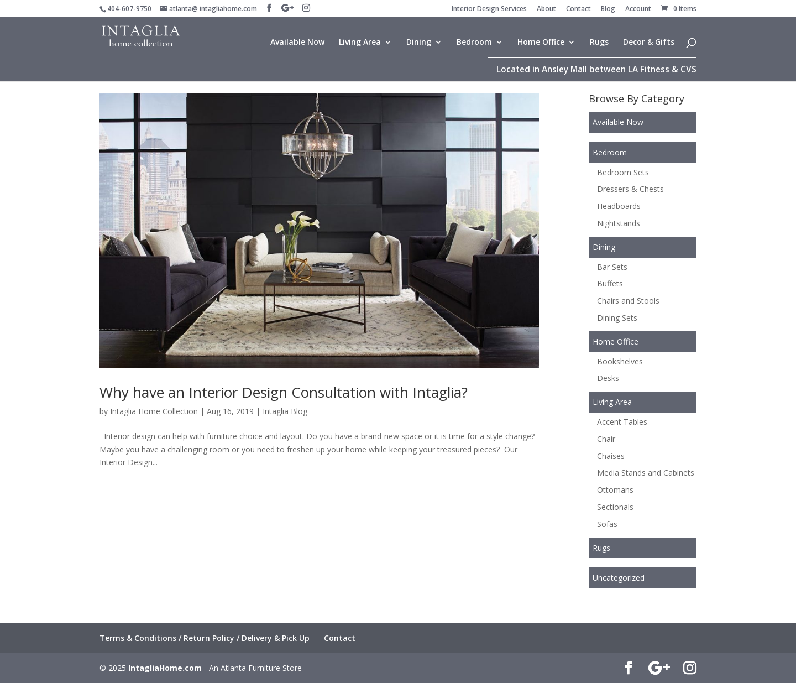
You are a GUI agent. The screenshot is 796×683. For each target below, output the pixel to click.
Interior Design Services (489, 9)
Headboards (619, 206)
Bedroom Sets (623, 172)
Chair (606, 439)
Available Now (297, 42)
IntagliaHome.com (165, 668)
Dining (418, 42)
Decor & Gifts (648, 42)
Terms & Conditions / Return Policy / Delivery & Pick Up (205, 638)
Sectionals (615, 507)
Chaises (611, 456)
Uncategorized (619, 577)
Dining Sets (617, 317)
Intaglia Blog (285, 411)
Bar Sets (612, 267)
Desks (608, 378)
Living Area (360, 42)
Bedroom (474, 42)
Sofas (607, 524)
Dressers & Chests (630, 189)
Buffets (610, 283)
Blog (608, 9)
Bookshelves (620, 361)
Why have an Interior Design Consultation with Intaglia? (284, 392)
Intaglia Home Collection (154, 411)
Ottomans (615, 489)
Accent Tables (622, 421)
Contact (578, 9)
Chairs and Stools (628, 300)
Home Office (540, 42)
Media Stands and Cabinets (645, 472)
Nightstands (618, 223)
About (546, 9)
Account (638, 9)
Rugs (599, 42)
